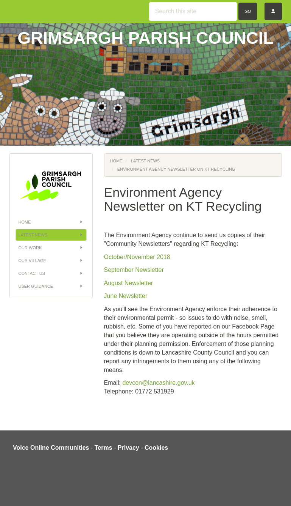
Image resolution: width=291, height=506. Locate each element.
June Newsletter (126, 296)
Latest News (51, 235)
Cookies (156, 447)
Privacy (128, 447)
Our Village (51, 260)
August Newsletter (128, 283)
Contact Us (51, 273)
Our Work (51, 248)
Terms (103, 447)
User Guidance (51, 286)
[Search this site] (193, 11)
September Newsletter (134, 270)
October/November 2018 (137, 257)
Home (51, 222)
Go (247, 11)
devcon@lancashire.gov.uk (158, 383)
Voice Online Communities (51, 447)
